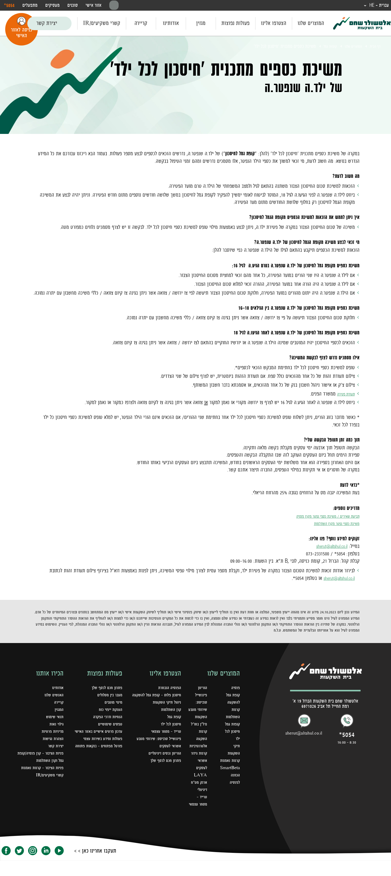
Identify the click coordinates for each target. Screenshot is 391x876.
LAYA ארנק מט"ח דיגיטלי (195, 790)
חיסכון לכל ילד (169, 732)
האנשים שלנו (52, 695)
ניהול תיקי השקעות (165, 710)
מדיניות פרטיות (51, 732)
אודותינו (171, 24)
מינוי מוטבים (112, 703)
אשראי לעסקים (169, 754)
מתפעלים (29, 5)
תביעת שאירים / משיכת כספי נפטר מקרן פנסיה (317, 517)
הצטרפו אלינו (273, 24)
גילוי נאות (55, 725)
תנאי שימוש (53, 717)
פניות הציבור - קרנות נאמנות (39, 775)
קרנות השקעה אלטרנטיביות (194, 747)
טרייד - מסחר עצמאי (198, 812)
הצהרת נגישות (51, 739)
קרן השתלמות (169, 717)
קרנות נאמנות (229, 761)
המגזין (58, 710)
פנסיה (235, 688)
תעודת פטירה (343, 394)
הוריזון (199, 688)
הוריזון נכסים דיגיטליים (162, 761)
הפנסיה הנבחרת (168, 688)
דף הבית (374, 47)
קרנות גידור (195, 761)
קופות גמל (321, 47)
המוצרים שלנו (311, 24)
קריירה (140, 24)
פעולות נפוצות (235, 24)
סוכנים (72, 5)
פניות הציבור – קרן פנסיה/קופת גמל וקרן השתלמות (46, 761)
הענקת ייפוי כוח (109, 710)
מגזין (201, 24)
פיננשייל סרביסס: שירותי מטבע (156, 746)
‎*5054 (9, 5)
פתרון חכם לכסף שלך (164, 768)
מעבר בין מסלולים (108, 695)
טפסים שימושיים (108, 725)
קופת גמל (173, 725)
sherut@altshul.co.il (327, 547)
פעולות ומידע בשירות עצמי (100, 746)
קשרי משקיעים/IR (101, 24)
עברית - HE (376, 5)
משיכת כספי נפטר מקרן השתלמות (329, 524)
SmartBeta (228, 768)
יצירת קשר (46, 24)
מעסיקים (52, 5)
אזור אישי (93, 5)
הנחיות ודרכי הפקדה (105, 717)
